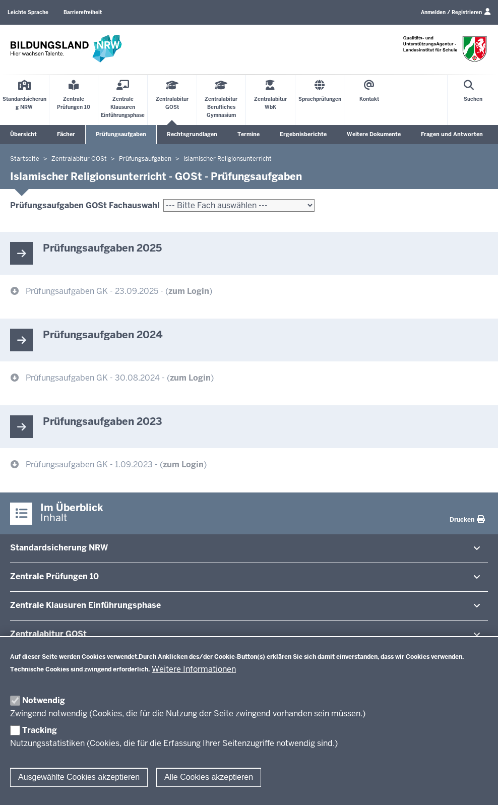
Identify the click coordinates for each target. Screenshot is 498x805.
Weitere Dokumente (374, 134)
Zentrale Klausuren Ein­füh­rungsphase (85, 605)
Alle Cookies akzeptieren (208, 777)
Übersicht (23, 134)
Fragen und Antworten (452, 134)
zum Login (188, 291)
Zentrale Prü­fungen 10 (54, 576)
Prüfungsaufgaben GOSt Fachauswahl (85, 205)
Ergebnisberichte (303, 134)
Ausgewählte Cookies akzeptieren (79, 777)
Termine (248, 134)
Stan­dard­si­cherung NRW (59, 547)
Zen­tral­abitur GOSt (48, 634)
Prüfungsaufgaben (121, 134)
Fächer (66, 134)
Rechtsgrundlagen (192, 134)
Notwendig (43, 700)
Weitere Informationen (194, 669)
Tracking (39, 730)
